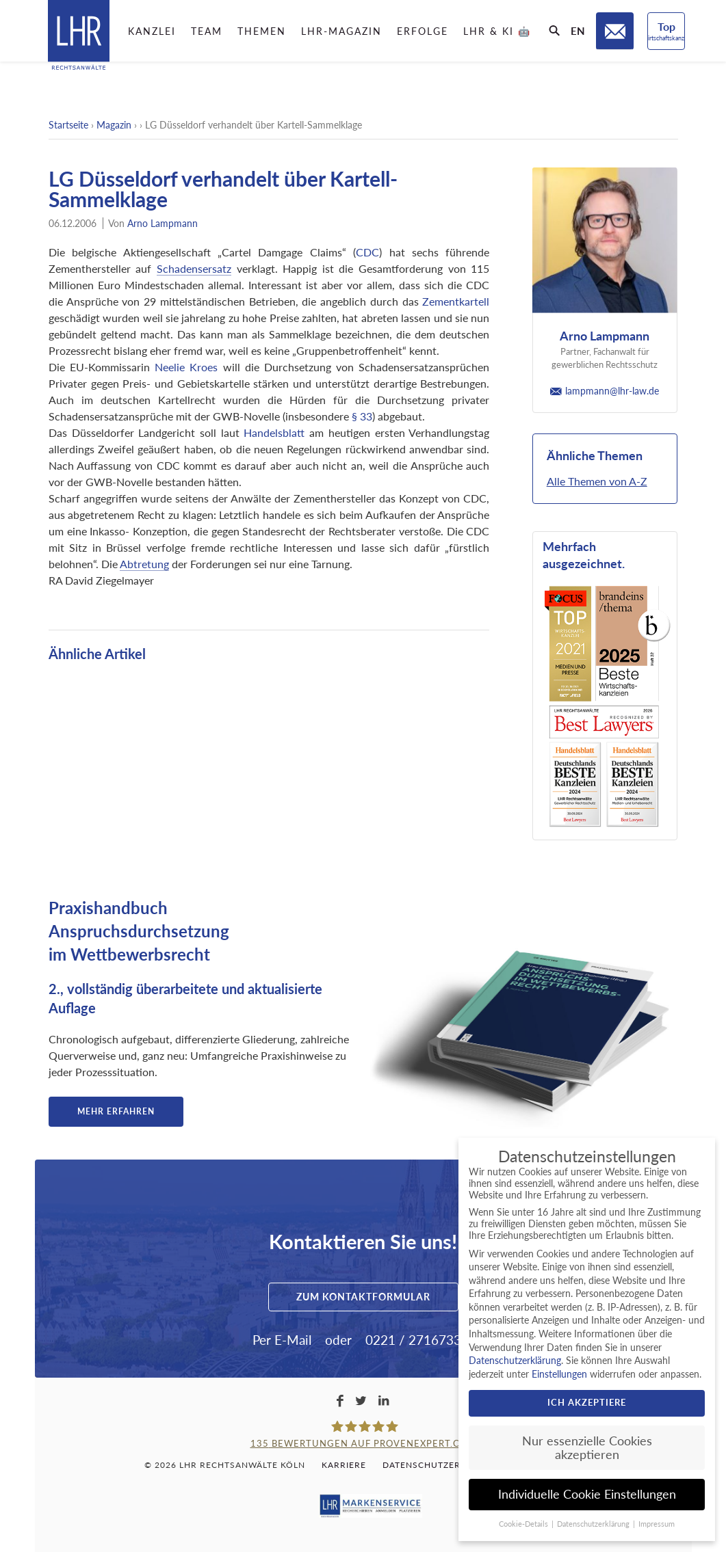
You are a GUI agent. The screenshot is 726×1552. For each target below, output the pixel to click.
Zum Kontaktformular (363, 1296)
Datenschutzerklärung (443, 1465)
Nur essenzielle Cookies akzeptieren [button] (587, 1448)
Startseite (68, 125)
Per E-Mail (281, 1340)
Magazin (113, 125)
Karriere (344, 1465)
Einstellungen (559, 1374)
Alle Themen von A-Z (597, 480)
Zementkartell (455, 301)
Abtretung (144, 563)
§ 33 (362, 416)
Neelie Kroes (186, 366)
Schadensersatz (194, 268)
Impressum (656, 1524)
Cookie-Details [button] (524, 1524)
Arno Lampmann (162, 223)
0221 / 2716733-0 (419, 1340)
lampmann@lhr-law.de (604, 390)
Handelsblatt (274, 432)
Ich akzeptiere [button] (586, 1402)
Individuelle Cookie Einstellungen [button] (587, 1494)
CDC (367, 251)
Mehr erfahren (116, 1111)
